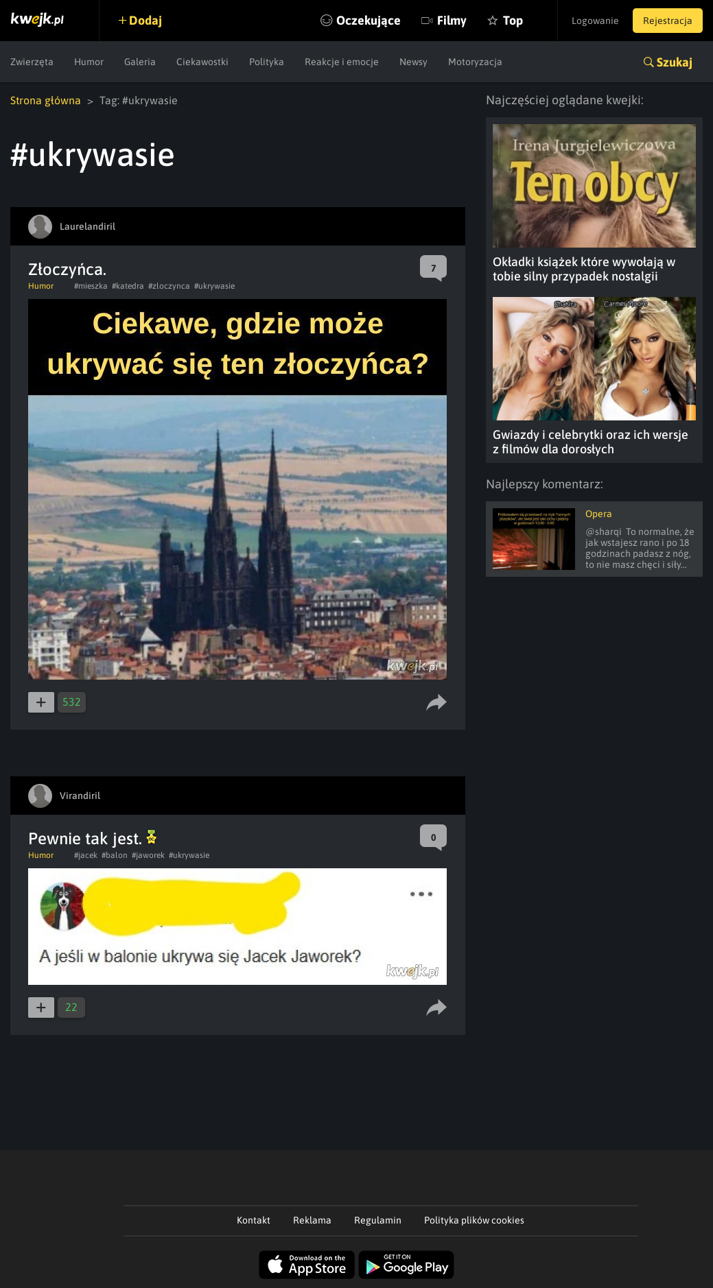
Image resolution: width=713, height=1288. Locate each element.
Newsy (413, 61)
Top (513, 20)
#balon (115, 855)
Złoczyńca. (67, 269)
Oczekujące (368, 20)
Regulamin (377, 1220)
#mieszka (91, 286)
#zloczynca (169, 286)
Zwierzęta (32, 61)
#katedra (128, 286)
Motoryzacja (475, 61)
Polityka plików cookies (474, 1220)
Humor (89, 61)
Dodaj (145, 20)
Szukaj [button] (674, 62)
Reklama (312, 1220)
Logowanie (595, 20)
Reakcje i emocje (342, 61)
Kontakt (253, 1220)
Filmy (452, 20)
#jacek (85, 855)
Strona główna (45, 100)
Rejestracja (667, 20)
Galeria (140, 61)
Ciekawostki (202, 61)
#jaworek (148, 855)
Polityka (266, 61)
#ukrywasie (214, 286)
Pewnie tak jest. (92, 838)
